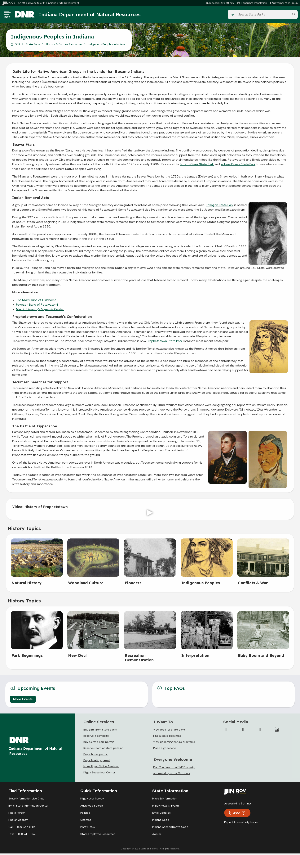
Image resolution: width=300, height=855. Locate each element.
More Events (23, 701)
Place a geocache (164, 749)
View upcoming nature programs (174, 743)
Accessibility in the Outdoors (171, 774)
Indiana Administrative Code (170, 828)
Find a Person (16, 814)
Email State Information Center (28, 807)
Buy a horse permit (95, 755)
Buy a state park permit (98, 743)
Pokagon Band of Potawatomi (37, 306)
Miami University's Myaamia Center (40, 311)
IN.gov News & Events (165, 807)
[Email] (268, 731)
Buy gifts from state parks (100, 731)
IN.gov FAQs (87, 828)
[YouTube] (252, 731)
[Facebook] (226, 731)
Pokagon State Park (219, 207)
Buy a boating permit (96, 761)
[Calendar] (277, 731)
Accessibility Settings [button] (238, 805)
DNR (17, 45)
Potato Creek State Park (197, 166)
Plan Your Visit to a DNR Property (174, 768)
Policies (85, 814)
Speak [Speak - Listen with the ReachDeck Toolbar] (236, 814)
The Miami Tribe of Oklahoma (36, 301)
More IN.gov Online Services (101, 768)
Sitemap (85, 821)
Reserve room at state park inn (103, 749)
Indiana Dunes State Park (238, 166)
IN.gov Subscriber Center (99, 774)
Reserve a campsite (96, 737)
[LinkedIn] (260, 731)
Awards (156, 835)
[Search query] (263, 15)
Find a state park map (167, 737)
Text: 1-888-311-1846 (22, 835)
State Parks (33, 45)
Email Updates (161, 814)
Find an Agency (18, 821)
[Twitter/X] (235, 731)
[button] (219, 3)
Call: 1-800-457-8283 (21, 828)
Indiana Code (160, 821)
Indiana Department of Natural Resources (93, 15)
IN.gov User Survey (92, 800)
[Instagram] (243, 731)
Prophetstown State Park (164, 342)
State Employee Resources (97, 835)
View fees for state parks (169, 731)
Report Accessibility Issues (241, 823)
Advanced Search (91, 807)
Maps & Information (164, 800)
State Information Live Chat (26, 800)
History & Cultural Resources (64, 45)
